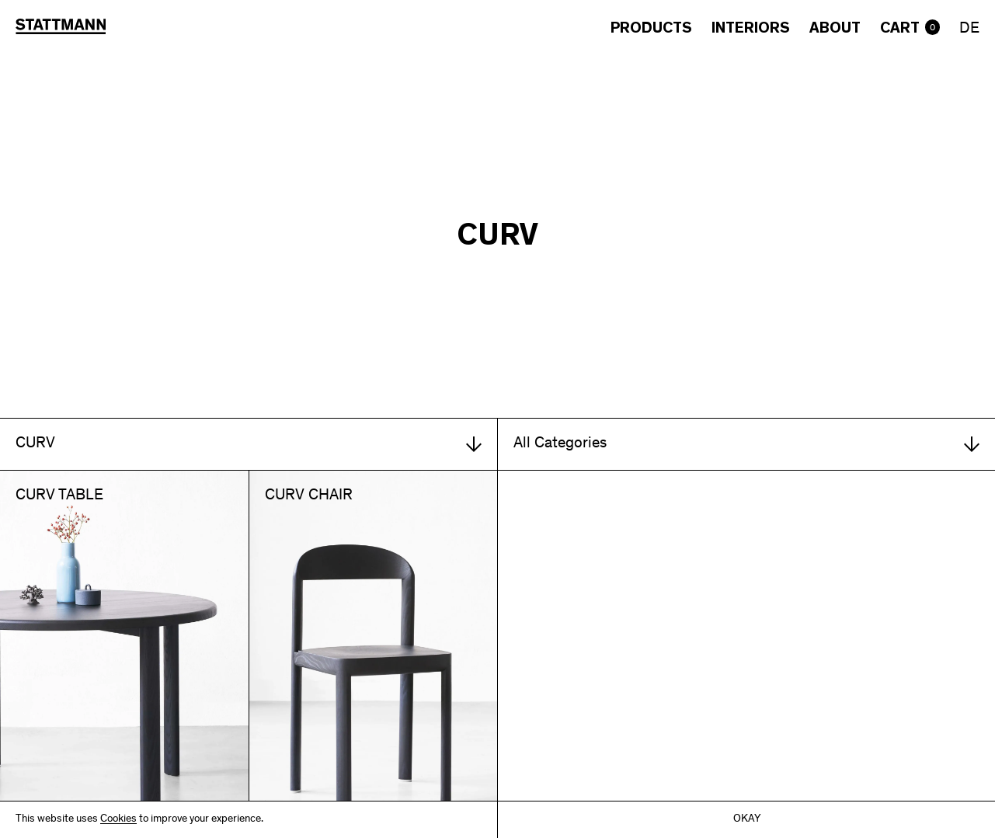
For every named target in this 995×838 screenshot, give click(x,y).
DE (969, 29)
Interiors (750, 28)
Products (651, 28)
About (835, 28)
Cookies (118, 820)
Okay (746, 820)
